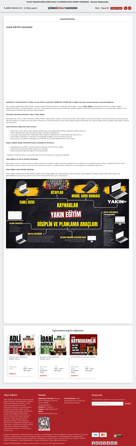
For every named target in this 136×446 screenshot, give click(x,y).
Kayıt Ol (105, 8)
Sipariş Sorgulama (41, 440)
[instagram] (97, 443)
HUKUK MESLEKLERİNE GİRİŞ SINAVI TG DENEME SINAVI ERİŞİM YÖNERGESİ (68, 2)
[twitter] (108, 443)
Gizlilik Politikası (27, 434)
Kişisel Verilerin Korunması (78, 434)
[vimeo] (104, 443)
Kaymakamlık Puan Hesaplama (15, 438)
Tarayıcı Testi (52, 438)
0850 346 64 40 (14, 8)
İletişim (7, 436)
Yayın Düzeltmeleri (26, 440)
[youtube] (100, 443)
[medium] (115, 443)
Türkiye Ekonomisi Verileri (68, 438)
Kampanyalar (17, 436)
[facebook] (93, 443)
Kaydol (128, 403)
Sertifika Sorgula (29, 436)
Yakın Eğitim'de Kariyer (58, 440)
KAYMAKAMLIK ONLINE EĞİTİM (83, 357)
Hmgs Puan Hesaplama (37, 438)
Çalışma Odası (116, 8)
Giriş (97, 8)
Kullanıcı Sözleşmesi (11, 434)
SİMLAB (13, 443)
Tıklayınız (49, 407)
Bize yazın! (32, 8)
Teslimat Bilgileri (60, 434)
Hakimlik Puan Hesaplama (47, 436)
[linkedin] (112, 443)
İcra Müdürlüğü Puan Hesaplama (70, 436)
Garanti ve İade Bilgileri (43, 434)
